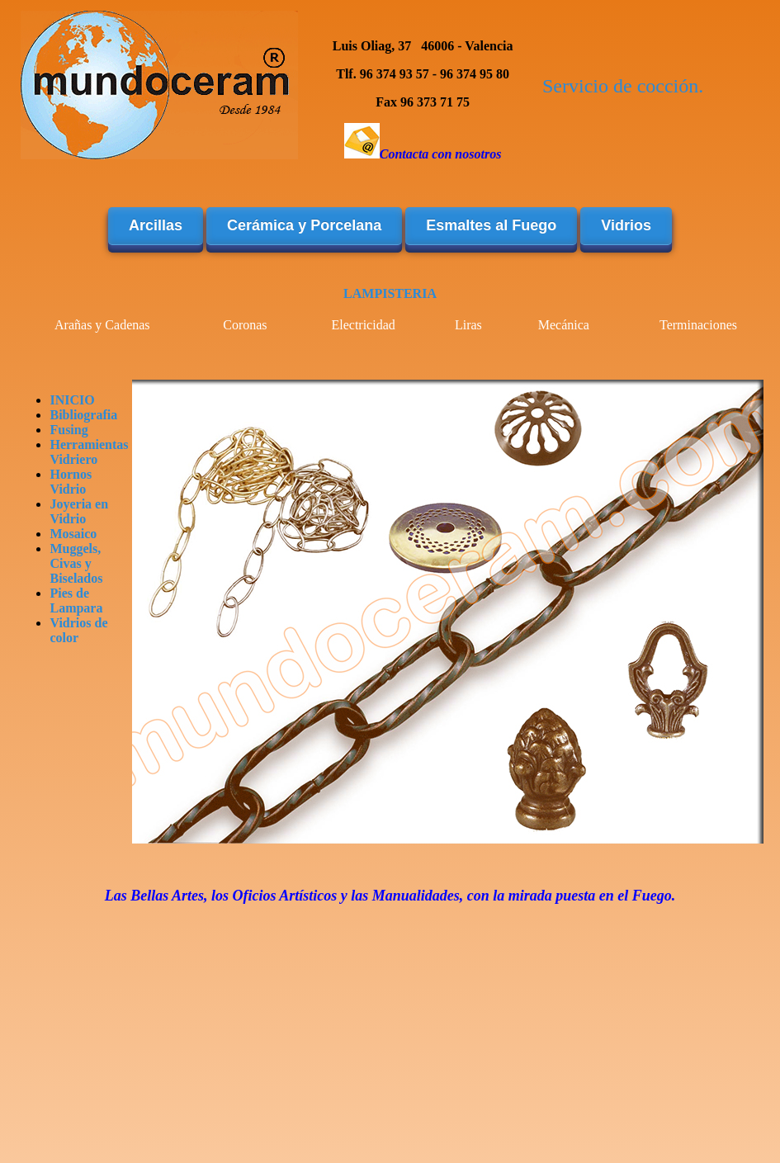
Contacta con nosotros (441, 154)
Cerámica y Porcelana (304, 225)
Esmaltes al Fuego (491, 225)
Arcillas (155, 225)
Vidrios (626, 225)
